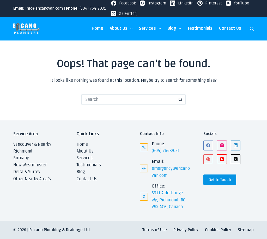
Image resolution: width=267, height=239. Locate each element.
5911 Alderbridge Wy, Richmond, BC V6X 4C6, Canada (168, 199)
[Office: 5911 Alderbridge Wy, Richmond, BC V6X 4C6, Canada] (144, 197)
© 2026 (19, 230)
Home (97, 28)
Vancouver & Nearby (32, 144)
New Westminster (30, 165)
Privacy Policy (185, 230)
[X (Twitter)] (124, 13)
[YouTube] (237, 3)
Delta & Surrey (26, 171)
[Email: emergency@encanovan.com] (144, 168)
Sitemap (246, 230)
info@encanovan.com (44, 8)
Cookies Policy (218, 230)
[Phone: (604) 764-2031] (144, 147)
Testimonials (200, 28)
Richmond (22, 151)
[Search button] (180, 99)
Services (151, 29)
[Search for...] (128, 99)
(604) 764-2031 (93, 8)
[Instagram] (153, 3)
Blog (175, 29)
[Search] (252, 29)
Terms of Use (154, 230)
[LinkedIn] (181, 3)
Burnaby (21, 158)
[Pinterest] (209, 3)
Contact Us (230, 28)
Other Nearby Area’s (32, 179)
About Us (122, 29)
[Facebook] (123, 3)
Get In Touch (220, 179)
